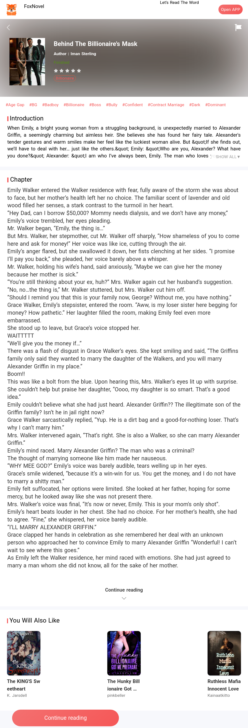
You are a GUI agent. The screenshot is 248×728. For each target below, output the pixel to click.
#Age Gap (16, 104)
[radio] (57, 70)
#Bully (112, 104)
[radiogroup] (67, 70)
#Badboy (51, 104)
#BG (34, 104)
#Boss (95, 104)
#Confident (133, 104)
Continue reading (65, 718)
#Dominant (215, 104)
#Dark (195, 104)
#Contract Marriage (167, 104)
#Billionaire (74, 104)
